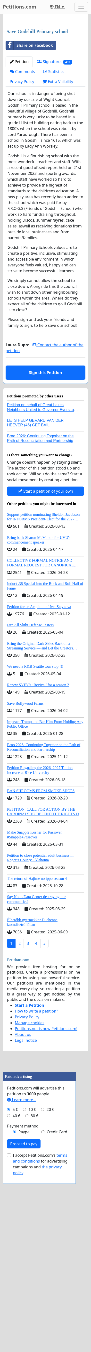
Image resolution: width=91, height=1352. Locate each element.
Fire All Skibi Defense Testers (30, 716)
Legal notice (26, 1131)
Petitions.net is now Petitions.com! (46, 1120)
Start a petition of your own (45, 582)
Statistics (53, 163)
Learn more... (21, 1282)
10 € (32, 1292)
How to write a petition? (36, 1102)
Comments (22, 163)
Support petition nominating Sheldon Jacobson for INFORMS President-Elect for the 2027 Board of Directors (43, 610)
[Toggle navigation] (81, 7)
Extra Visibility (57, 173)
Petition (19, 153)
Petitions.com (19, 6)
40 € (16, 1298)
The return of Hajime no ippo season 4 (37, 970)
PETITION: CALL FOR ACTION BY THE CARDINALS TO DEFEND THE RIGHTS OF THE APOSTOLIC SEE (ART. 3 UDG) (44, 905)
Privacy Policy (22, 173)
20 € (50, 1292)
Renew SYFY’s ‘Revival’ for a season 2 (38, 776)
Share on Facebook (29, 136)
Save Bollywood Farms (25, 795)
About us (23, 1125)
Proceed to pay (23, 1326)
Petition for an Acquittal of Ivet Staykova (39, 698)
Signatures (54, 153)
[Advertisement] (45, 67)
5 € (15, 1292)
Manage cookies (29, 1114)
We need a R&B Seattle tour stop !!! (35, 758)
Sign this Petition (45, 464)
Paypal (24, 1314)
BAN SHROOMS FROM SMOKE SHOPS (40, 882)
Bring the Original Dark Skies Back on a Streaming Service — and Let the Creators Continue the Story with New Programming (41, 739)
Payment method (23, 1308)
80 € (34, 1298)
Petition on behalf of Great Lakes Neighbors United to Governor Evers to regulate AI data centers (40, 500)
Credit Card (57, 1314)
